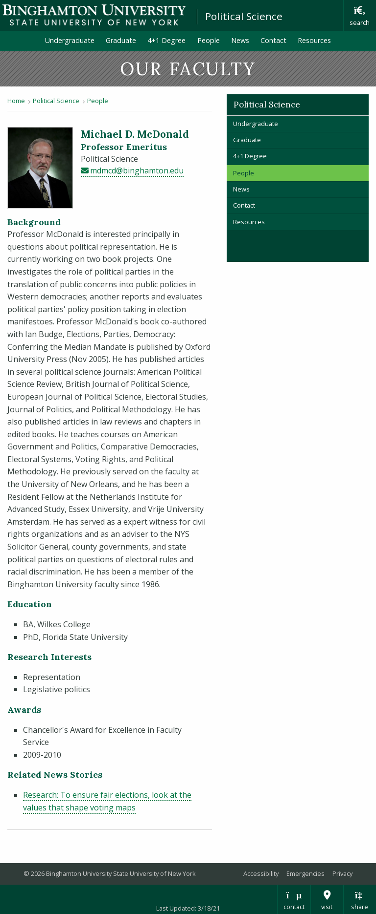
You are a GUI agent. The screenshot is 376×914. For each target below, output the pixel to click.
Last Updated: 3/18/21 (188, 908)
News (240, 40)
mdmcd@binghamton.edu (137, 170)
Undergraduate (69, 40)
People (208, 40)
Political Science (243, 16)
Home (16, 100)
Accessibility (261, 873)
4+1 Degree (166, 40)
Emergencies (305, 873)
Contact (273, 40)
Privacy (342, 873)
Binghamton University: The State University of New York (94, 15)
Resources (314, 40)
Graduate (121, 40)
